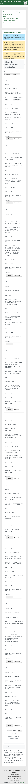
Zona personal (7, 23)
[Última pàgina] (15, 741)
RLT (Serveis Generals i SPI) (10, 18)
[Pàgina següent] (12, 741)
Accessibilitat (15, 782)
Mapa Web (7, 782)
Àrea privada (6, 25)
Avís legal (23, 782)
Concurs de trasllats (8, 20)
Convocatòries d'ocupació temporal (12, 12)
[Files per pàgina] (20, 731)
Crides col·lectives (7, 14)
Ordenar (6, 72)
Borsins (5, 16)
